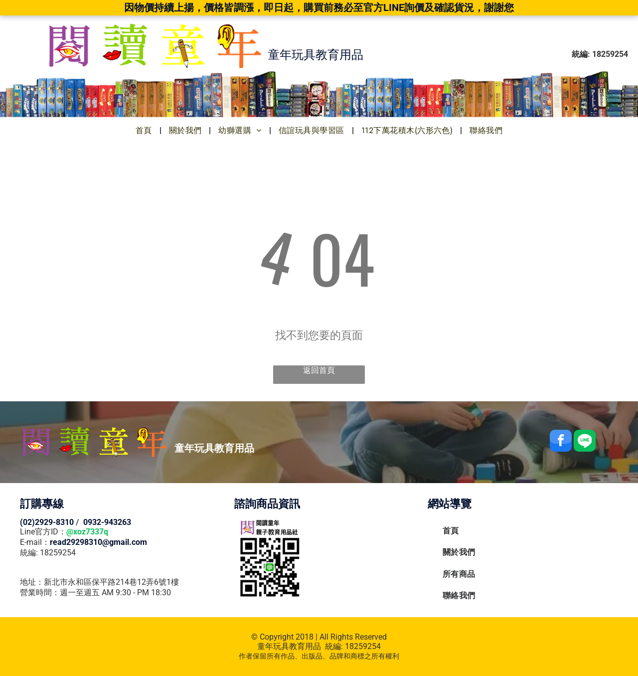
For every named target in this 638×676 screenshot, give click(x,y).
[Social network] (585, 442)
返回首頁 (319, 370)
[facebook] (561, 442)
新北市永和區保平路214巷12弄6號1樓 (111, 582)
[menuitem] (144, 130)
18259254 (363, 646)
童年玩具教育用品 (289, 646)
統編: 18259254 (48, 552)
